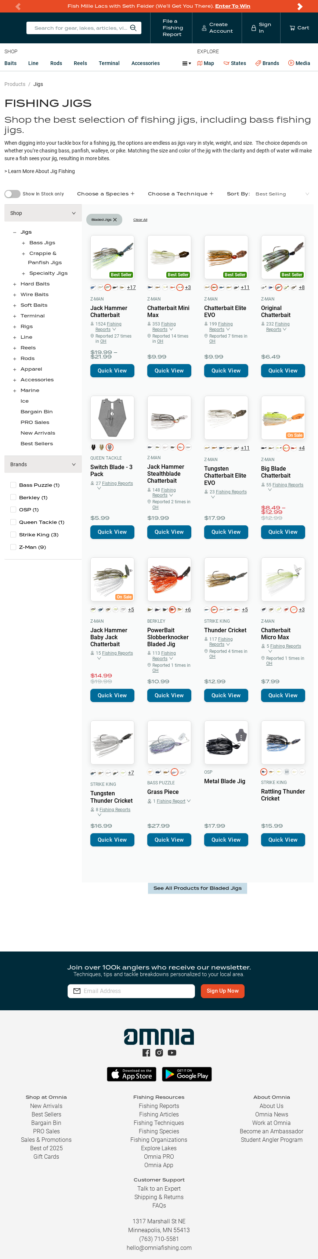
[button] (43, 213)
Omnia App (158, 1165)
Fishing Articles (159, 1114)
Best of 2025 (46, 1148)
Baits (10, 63)
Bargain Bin (37, 412)
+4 (302, 448)
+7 (131, 773)
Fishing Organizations (158, 1139)
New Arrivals (38, 433)
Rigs (27, 326)
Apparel (31, 369)
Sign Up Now (223, 991)
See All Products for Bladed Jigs (197, 888)
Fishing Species (159, 1131)
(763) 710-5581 (159, 1238)
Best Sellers (37, 443)
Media (299, 63)
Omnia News (271, 1114)
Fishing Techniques (159, 1122)
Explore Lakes (159, 1148)
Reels (80, 63)
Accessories (145, 63)
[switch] (12, 194)
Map (205, 63)
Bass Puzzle (161, 782)
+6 (188, 609)
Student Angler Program (272, 1139)
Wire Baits (34, 294)
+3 (188, 287)
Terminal (109, 63)
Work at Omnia (271, 1122)
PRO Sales (35, 422)
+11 (244, 287)
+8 (302, 287)
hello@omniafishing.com (159, 1247)
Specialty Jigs (48, 273)
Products (14, 84)
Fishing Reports (159, 1105)
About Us (271, 1105)
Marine (30, 390)
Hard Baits (35, 284)
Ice (25, 401)
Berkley (156, 621)
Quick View (112, 370)
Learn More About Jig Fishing (41, 171)
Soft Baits (34, 305)
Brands (267, 63)
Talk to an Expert (159, 1188)
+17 (130, 287)
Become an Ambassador (271, 1131)
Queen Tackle (106, 458)
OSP (208, 772)
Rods (56, 63)
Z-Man (97, 299)
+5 (131, 609)
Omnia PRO (159, 1156)
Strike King (217, 621)
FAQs (159, 1205)
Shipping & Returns (159, 1197)
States (235, 63)
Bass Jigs (42, 243)
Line (33, 63)
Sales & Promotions (46, 1139)
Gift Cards (46, 1156)
